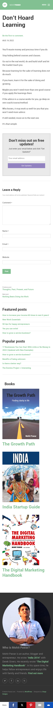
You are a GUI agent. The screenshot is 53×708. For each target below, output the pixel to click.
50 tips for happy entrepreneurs (16, 324)
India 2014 (33, 657)
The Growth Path (18, 444)
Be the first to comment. (13, 36)
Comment (7, 203)
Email (5, 244)
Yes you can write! (10, 329)
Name (5, 231)
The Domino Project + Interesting (16, 368)
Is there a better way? (11, 364)
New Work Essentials (11, 320)
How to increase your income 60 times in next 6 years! (25, 315)
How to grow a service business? (16, 333)
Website (5, 257)
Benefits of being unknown (13, 359)
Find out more (35, 673)
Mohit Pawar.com (11, 4)
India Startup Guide (21, 507)
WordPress (28, 692)
